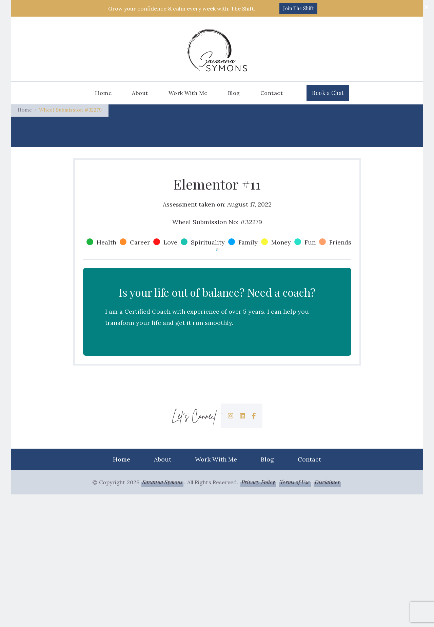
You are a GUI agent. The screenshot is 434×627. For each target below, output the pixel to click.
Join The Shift (298, 8)
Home (103, 93)
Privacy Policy (258, 614)
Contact (271, 93)
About (140, 93)
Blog (234, 93)
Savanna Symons (162, 614)
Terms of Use (295, 614)
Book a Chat (328, 92)
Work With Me (188, 93)
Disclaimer (327, 614)
